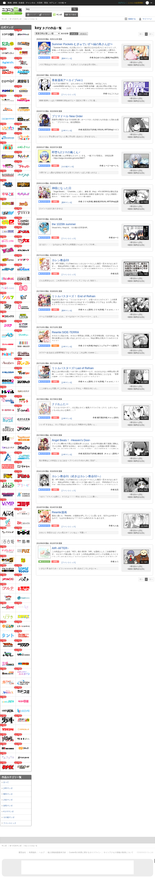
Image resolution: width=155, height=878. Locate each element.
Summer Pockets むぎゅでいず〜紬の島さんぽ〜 (82, 44)
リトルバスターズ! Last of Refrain (73, 368)
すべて (6, 782)
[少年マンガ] (67, 130)
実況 (46, 3)
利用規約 (32, 852)
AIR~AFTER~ (60, 548)
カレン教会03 (60, 260)
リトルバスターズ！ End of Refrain (73, 296)
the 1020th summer (64, 224)
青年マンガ (8, 794)
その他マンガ (8, 817)
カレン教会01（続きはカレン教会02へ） (77, 476)
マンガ (59, 15)
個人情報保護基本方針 (57, 852)
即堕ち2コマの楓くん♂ (66, 152)
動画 (10, 3)
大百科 (39, 3)
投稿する (132, 19)
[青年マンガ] (67, 58)
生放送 (21, 3)
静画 (15, 3)
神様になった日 (61, 188)
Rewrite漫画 (59, 512)
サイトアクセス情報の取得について (118, 852)
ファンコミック (9, 823)
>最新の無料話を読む (136, 65)
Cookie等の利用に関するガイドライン (85, 852)
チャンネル (30, 3)
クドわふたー (60, 404)
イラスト (46, 15)
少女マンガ (8, 800)
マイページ (147, 19)
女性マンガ (8, 806)
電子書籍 (72, 15)
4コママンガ (8, 811)
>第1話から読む (136, 62)
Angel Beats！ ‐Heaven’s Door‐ (71, 440)
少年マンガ (8, 788)
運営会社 (22, 852)
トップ (33, 15)
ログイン (122, 3)
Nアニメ (53, 3)
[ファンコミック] (69, 94)
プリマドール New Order (67, 116)
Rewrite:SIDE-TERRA (65, 332)
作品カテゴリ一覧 (11, 777)
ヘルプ (42, 852)
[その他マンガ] (68, 167)
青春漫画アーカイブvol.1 (67, 80)
